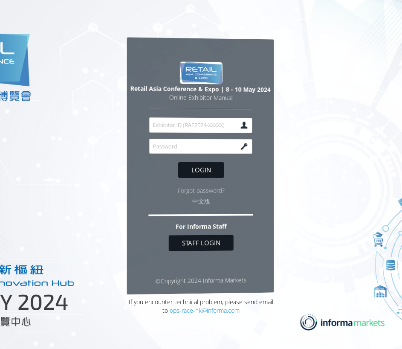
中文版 (201, 201)
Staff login (201, 242)
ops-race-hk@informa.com (205, 310)
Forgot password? (200, 190)
